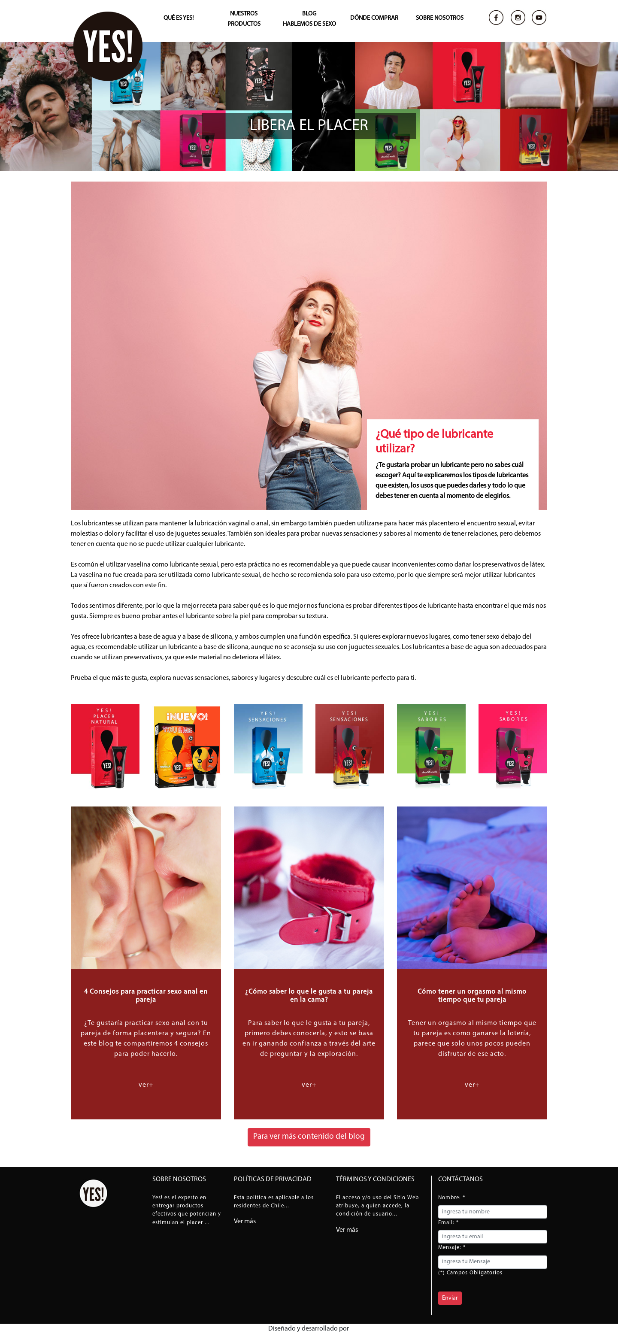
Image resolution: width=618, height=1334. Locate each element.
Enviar (450, 1298)
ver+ (146, 1085)
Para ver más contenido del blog (309, 1137)
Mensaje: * (452, 1247)
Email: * (448, 1222)
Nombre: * (451, 1198)
